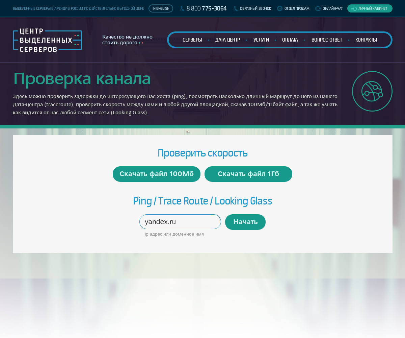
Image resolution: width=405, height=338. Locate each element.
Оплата (290, 40)
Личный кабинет (372, 8)
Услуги (261, 40)
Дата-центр (227, 40)
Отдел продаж (297, 8)
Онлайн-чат (333, 8)
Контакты (366, 40)
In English (161, 8)
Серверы (192, 40)
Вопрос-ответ (327, 40)
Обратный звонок (255, 8)
